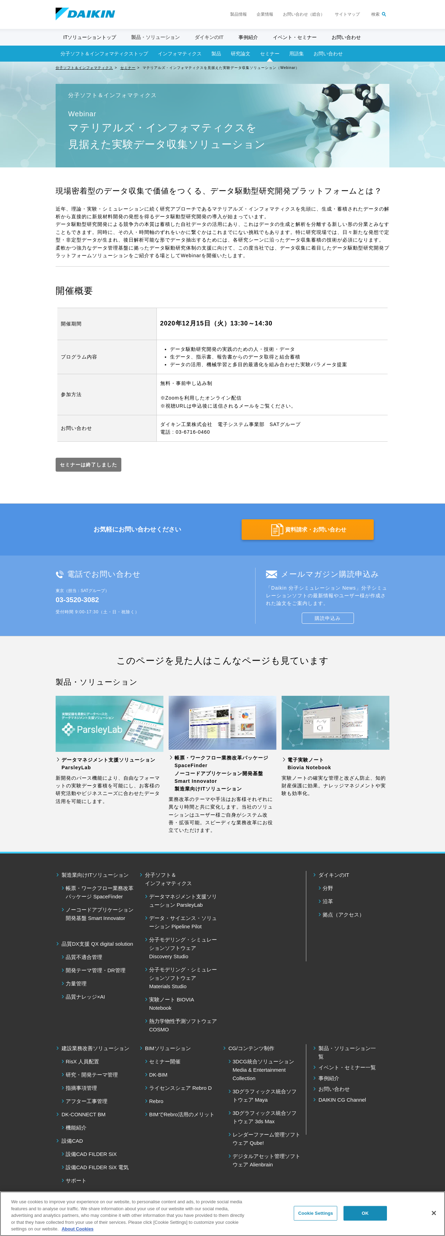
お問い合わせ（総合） (304, 14)
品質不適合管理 (84, 957)
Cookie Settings (315, 1213)
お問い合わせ (346, 37)
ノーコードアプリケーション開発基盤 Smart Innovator (100, 914)
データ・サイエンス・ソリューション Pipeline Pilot (183, 922)
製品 (216, 53)
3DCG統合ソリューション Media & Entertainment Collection (263, 1069)
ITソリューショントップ (89, 37)
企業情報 (265, 14)
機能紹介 (76, 1128)
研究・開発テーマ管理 (92, 1075)
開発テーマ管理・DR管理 (96, 970)
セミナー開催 (164, 1061)
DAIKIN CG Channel (342, 1100)
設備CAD (72, 1141)
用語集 (296, 53)
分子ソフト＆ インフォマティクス (168, 879)
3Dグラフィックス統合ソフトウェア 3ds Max (265, 1117)
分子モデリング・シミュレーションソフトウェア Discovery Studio (183, 948)
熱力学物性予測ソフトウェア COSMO (183, 1025)
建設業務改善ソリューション (95, 1048)
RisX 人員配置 (82, 1061)
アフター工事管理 (86, 1101)
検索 (375, 14)
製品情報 (238, 14)
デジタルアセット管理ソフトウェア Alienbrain (266, 1160)
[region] (222, 1213)
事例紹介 (248, 37)
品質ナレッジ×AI (85, 997)
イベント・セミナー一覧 (347, 1067)
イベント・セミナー (295, 37)
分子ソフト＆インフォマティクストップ (104, 53)
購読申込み (328, 618)
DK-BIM (158, 1075)
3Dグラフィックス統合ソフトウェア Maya (265, 1095)
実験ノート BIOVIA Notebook (171, 1004)
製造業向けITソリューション (95, 875)
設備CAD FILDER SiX (91, 1154)
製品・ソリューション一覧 (347, 1052)
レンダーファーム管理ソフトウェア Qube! (266, 1139)
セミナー (270, 53)
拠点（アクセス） (343, 915)
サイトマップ (347, 14)
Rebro (156, 1101)
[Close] (434, 1213)
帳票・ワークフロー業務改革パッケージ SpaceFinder (100, 892)
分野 (328, 888)
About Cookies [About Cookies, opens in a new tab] (78, 1228)
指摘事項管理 (81, 1088)
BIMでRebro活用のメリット (182, 1114)
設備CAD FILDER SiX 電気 (97, 1167)
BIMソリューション (168, 1048)
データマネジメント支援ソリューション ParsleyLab (183, 900)
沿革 (328, 901)
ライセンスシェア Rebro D (180, 1088)
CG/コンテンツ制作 (251, 1048)
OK (365, 1213)
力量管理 (76, 983)
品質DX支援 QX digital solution (97, 944)
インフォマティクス (180, 53)
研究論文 (240, 53)
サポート (76, 1180)
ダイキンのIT (333, 875)
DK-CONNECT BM (83, 1114)
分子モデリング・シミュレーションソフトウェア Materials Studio (183, 978)
